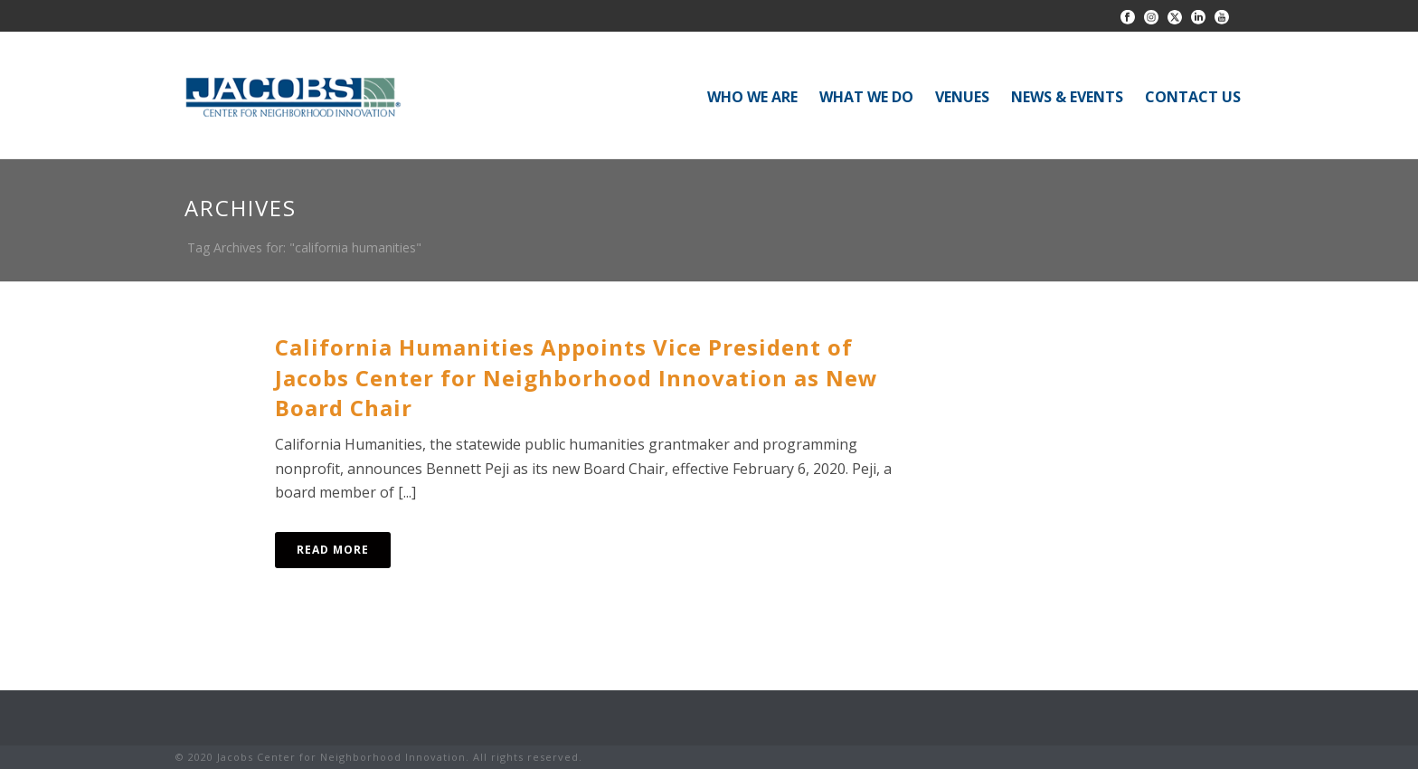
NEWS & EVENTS (1067, 97)
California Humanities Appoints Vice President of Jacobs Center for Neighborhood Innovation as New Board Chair (576, 377)
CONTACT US (1193, 97)
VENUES (962, 97)
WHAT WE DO (866, 97)
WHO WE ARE (752, 97)
